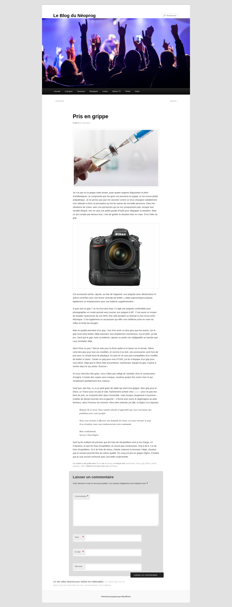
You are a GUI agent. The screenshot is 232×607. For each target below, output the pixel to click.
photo (154, 463)
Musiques (94, 91)
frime (138, 463)
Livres (105, 91)
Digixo (137, 391)
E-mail (79, 552)
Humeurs (81, 91)
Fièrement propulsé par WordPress (116, 597)
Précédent (58, 101)
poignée (76, 466)
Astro (137, 91)
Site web (78, 566)
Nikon (148, 463)
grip (143, 463)
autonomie (130, 463)
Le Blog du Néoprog (74, 15)
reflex (83, 466)
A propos (68, 91)
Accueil (57, 91)
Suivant (174, 101)
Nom (79, 537)
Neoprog (108, 463)
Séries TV (116, 91)
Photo (127, 91)
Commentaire (81, 496)
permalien (113, 466)
